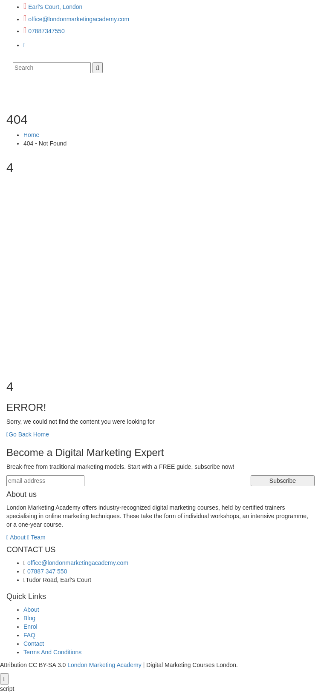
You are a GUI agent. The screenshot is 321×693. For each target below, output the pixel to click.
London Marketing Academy (104, 665)
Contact (33, 643)
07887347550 (46, 31)
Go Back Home (27, 434)
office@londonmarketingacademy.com (78, 19)
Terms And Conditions (52, 652)
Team (36, 537)
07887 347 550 (47, 571)
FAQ (29, 635)
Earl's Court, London (55, 6)
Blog (29, 618)
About (16, 537)
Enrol (30, 626)
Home (31, 134)
